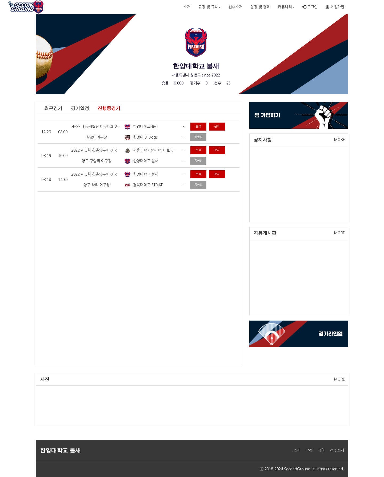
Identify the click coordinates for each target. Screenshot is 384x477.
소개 (186, 7)
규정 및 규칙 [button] (209, 7)
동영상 (198, 137)
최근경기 (53, 108)
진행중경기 (109, 108)
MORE (339, 140)
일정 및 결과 (260, 7)
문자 (217, 126)
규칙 (321, 450)
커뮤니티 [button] (286, 7)
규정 (309, 450)
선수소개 (235, 7)
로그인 (310, 7)
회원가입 (335, 7)
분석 (198, 126)
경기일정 (80, 108)
